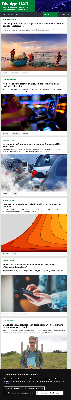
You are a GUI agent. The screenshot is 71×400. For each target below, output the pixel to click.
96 (44, 272)
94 (39, 272)
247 (34, 296)
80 (39, 270)
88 (24, 272)
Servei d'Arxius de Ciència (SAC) (35, 308)
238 (39, 294)
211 (23, 291)
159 (32, 282)
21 (31, 263)
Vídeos (16, 14)
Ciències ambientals (53, 157)
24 (39, 263)
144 (20, 280)
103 (29, 274)
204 (35, 289)
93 (36, 272)
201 (26, 289)
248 (37, 296)
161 (39, 282)
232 (20, 294)
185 (45, 285)
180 (29, 285)
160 (35, 282)
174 (45, 284)
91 (31, 272)
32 (24, 265)
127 (35, 277)
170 (32, 284)
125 (29, 277)
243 (22, 296)
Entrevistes (10, 14)
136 (29, 279)
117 (39, 275)
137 (32, 279)
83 (46, 270)
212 (26, 291)
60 (24, 268)
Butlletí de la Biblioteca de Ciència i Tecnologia (21, 308)
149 (35, 280)
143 (51, 279)
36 (34, 265)
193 (35, 287)
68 (44, 268)
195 (42, 287)
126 (32, 277)
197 (48, 287)
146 (26, 280)
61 (26, 268)
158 (29, 282)
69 (46, 268)
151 (42, 280)
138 (35, 279)
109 (48, 274)
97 (46, 272)
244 (25, 296)
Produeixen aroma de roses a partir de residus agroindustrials (51, 171)
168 (26, 284)
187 (51, 285)
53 (41, 267)
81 (41, 270)
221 (20, 292)
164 (48, 282)
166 (20, 284)
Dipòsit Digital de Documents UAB (35, 321)
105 (35, 274)
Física (48, 106)
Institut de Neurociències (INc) (63, 307)
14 (48, 262)
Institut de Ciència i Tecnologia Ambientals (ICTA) (62, 320)
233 (23, 294)
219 (48, 291)
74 (24, 270)
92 (34, 272)
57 (51, 267)
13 (46, 262)
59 (22, 268)
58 (19, 268)
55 (46, 267)
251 (47, 296)
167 (23, 284)
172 (39, 284)
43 (51, 265)
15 (51, 262)
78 (34, 270)
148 (32, 280)
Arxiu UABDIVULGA (7, 307)
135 (26, 279)
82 (44, 270)
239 (42, 294)
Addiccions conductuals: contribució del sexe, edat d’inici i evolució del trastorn (51, 25)
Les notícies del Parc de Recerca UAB (7, 330)
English (68, 14)
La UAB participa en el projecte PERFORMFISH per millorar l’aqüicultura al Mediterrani (51, 219)
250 (44, 296)
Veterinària (16, 251)
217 (42, 291)
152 (45, 280)
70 (49, 268)
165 (51, 282)
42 (49, 265)
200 (23, 289)
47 (26, 267)
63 (31, 268)
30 (19, 265)
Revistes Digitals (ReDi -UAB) (21, 320)
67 (41, 268)
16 (19, 263)
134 (23, 279)
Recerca (5, 59)
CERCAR (46, 14)
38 (39, 265)
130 (45, 277)
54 (44, 267)
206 (42, 289)
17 (22, 263)
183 (39, 285)
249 (40, 296)
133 (20, 279)
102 (26, 274)
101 (23, 274)
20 (29, 263)
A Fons (12, 66)
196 (45, 287)
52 (39, 267)
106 (39, 274)
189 (23, 287)
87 (22, 272)
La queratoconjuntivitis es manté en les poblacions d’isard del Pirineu (15, 215)
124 (26, 277)
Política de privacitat (48, 366)
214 (32, 291)
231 (51, 292)
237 (35, 294)
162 (42, 282)
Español (63, 14)
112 (23, 275)
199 (20, 289)
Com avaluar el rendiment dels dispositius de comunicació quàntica (50, 72)
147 (29, 280)
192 (32, 287)
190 (26, 287)
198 (51, 287)
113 (26, 275)
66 (39, 268)
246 (31, 296)
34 (29, 265)
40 (44, 265)
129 (42, 277)
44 (19, 267)
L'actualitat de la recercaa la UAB (7, 318)
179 (26, 285)
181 (32, 285)
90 (29, 272)
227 (39, 292)
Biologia (24, 59)
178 (23, 285)
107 (42, 274)
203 (32, 289)
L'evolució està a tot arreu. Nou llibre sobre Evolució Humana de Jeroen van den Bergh (50, 121)
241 (48, 294)
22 (34, 263)
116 (35, 275)
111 (20, 275)
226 (35, 292)
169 (29, 284)
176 (51, 284)
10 (38, 262)
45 (22, 267)
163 (45, 282)
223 (26, 292)
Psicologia (50, 59)
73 (22, 270)
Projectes (50, 254)
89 (26, 272)
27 (46, 263)
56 (49, 267)
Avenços (13, 19)
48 (29, 267)
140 (42, 279)
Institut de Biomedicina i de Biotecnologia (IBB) (62, 335)
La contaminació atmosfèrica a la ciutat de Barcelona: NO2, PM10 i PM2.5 (17, 72)
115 (32, 275)
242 (51, 294)
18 (24, 263)
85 (51, 270)
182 (35, 285)
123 (23, 277)
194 (39, 287)
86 (19, 272)
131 (48, 277)
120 (48, 275)
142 (48, 279)
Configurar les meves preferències (20, 393)
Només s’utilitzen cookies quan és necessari (24, 388)
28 (49, 263)
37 (36, 265)
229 (45, 292)
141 (45, 279)
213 (29, 291)
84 (49, 270)
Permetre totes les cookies (50, 393)
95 (41, 272)
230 (48, 292)
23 (36, 263)
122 (20, 277)
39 (41, 265)
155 (20, 282)
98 (49, 272)
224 (29, 292)
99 (51, 272)
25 (41, 263)
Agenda (21, 14)
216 (39, 291)
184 (42, 285)
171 (35, 284)
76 (29, 270)
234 (26, 294)
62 (29, 268)
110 (51, 274)
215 (35, 291)
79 (36, 270)
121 (51, 275)
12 (43, 262)
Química (14, 106)
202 (29, 289)
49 (31, 267)
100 (20, 274)
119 (45, 275)
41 (46, 265)
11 (41, 262)
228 (42, 292)
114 (29, 275)
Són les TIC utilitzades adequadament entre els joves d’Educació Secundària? (15, 121)
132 (51, 277)
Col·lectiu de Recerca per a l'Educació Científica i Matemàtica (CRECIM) (48, 323)
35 (31, 265)
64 (34, 268)
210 (20, 291)
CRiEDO (47, 335)
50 (34, 267)
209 (51, 289)
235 (29, 294)
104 (32, 274)
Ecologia (15, 59)
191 (29, 287)
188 (20, 287)
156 (23, 282)
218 (45, 291)
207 (45, 289)
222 (23, 292)
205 (39, 289)
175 (48, 284)
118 (42, 275)
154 (51, 280)
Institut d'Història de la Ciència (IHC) (48, 308)
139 (39, 279)
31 (22, 265)
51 (36, 267)
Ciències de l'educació (19, 156)
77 (31, 270)
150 (39, 280)
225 (32, 292)
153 (48, 280)
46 (24, 267)
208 (48, 289)
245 (28, 296)
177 (20, 285)
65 (36, 268)
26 (44, 263)
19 (26, 263)
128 (39, 277)
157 (26, 282)
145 (23, 280)
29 (51, 263)
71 (51, 268)
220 (51, 291)
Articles (3, 14)
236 (32, 294)
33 (26, 265)
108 (45, 274)
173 (42, 284)
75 (26, 270)
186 (48, 285)
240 (45, 294)
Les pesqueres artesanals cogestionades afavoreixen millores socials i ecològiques (17, 25)
